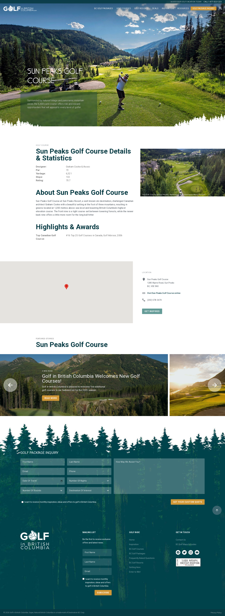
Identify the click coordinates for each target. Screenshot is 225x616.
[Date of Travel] (42, 481)
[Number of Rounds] (42, 490)
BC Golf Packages (103, 8)
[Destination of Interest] (89, 490)
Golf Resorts (141, 8)
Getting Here (134, 567)
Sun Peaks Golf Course (72, 345)
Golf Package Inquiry (204, 8)
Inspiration (168, 8)
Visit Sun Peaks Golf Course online (163, 293)
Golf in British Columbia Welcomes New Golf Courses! (91, 378)
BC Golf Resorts (136, 563)
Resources (183, 8)
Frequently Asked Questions (142, 558)
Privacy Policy (216, 613)
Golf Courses (124, 8)
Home (132, 540)
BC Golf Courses (136, 549)
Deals (155, 8)
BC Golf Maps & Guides (186, 544)
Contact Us (181, 540)
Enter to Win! (134, 572)
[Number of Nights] (89, 480)
